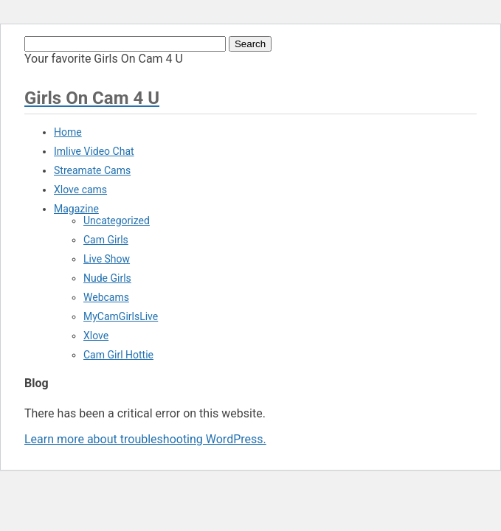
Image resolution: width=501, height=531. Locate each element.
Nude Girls (107, 278)
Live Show (106, 259)
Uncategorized (116, 220)
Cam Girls (105, 240)
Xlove (95, 335)
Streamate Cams (92, 170)
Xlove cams (80, 189)
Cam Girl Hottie (118, 355)
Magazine (76, 209)
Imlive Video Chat (94, 151)
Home (68, 132)
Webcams (106, 297)
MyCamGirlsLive (120, 316)
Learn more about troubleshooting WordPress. (145, 439)
